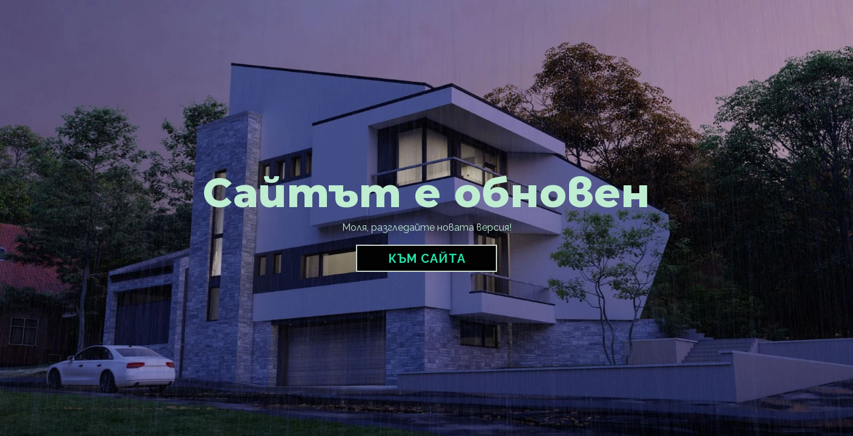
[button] (426, 258)
